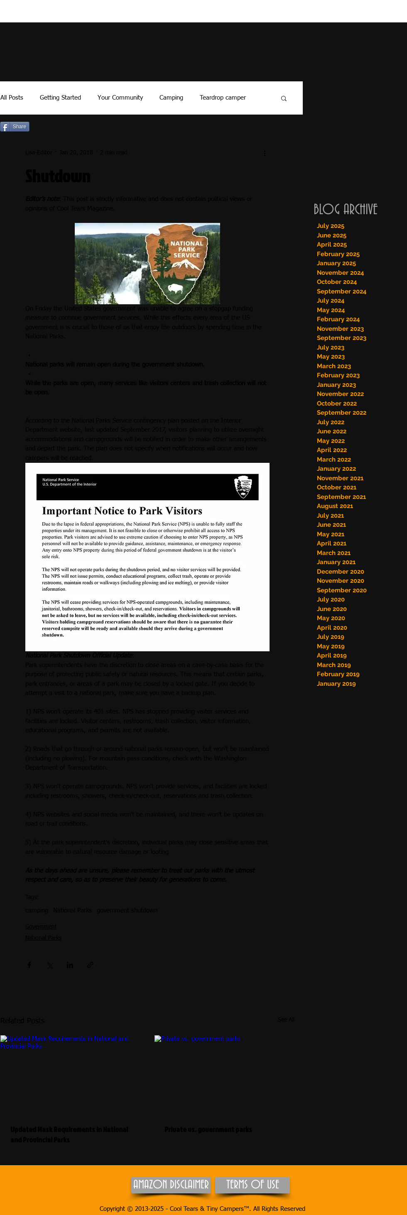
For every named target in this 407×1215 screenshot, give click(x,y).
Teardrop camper (223, 98)
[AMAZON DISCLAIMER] (171, 1185)
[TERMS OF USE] (252, 1185)
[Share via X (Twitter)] (50, 965)
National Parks (72, 910)
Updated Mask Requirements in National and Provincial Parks (69, 1134)
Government (41, 927)
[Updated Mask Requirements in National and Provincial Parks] (70, 1074)
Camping (171, 98)
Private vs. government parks (208, 1129)
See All (286, 1020)
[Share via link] (90, 965)
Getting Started (60, 98)
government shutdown (127, 910)
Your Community (120, 98)
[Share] (14, 127)
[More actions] (265, 153)
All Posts (11, 98)
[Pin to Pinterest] (45, 127)
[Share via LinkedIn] (70, 965)
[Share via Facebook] (29, 965)
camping (36, 910)
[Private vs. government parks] (224, 1074)
